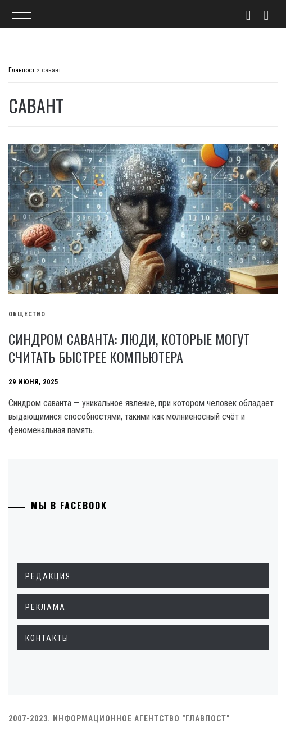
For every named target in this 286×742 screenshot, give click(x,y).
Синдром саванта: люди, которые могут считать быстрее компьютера (128, 348)
